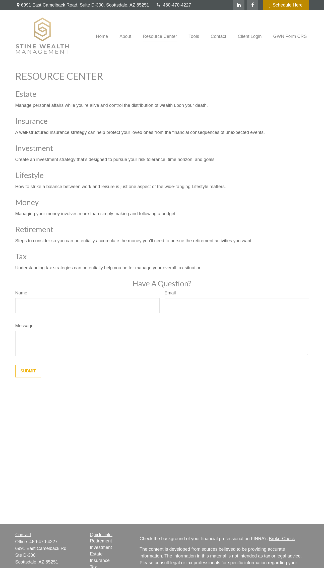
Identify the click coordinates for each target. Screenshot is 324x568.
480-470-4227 (173, 5)
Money (27, 202)
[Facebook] (252, 5)
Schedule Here (286, 5)
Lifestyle (29, 175)
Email (170, 292)
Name (21, 292)
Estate (25, 93)
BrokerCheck (282, 538)
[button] (102, 36)
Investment (34, 147)
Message (24, 325)
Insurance (31, 120)
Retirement (34, 229)
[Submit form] (28, 371)
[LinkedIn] (238, 5)
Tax (21, 256)
